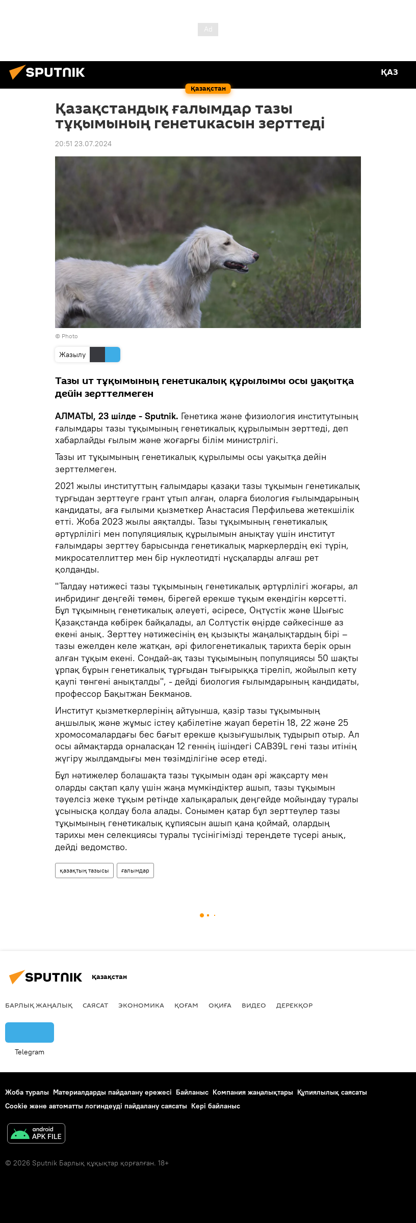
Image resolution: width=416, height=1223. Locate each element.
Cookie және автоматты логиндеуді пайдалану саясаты (96, 1105)
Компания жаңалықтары (253, 1092)
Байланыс (192, 1092)
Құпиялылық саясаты (332, 1092)
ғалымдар (135, 870)
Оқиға (220, 1005)
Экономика (141, 1005)
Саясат (95, 1005)
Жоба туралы (27, 1092)
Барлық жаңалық (38, 1005)
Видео (254, 1005)
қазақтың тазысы (84, 870)
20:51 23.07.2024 (83, 143)
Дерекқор (294, 1005)
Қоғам (186, 1005)
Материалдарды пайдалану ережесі (112, 1092)
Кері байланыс (215, 1105)
